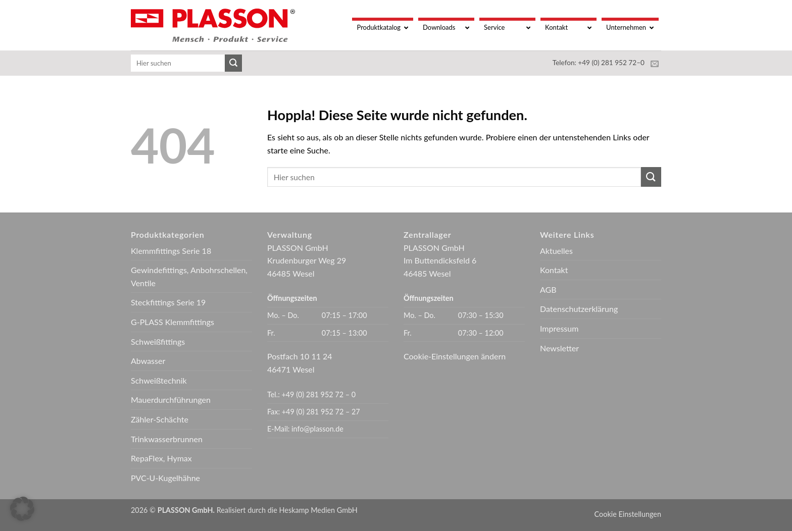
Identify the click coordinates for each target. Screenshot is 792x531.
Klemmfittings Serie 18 (171, 250)
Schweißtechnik (159, 380)
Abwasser (148, 360)
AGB (548, 289)
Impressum (559, 328)
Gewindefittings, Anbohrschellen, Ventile (189, 276)
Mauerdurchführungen (171, 399)
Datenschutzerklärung (579, 308)
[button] (22, 509)
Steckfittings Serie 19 (168, 302)
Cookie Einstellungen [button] (628, 514)
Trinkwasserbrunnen (167, 439)
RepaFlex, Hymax (161, 458)
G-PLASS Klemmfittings (172, 322)
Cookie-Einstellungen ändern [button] (455, 356)
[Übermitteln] (233, 63)
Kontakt (554, 270)
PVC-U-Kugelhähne (165, 478)
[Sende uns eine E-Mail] (655, 64)
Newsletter (559, 348)
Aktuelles (556, 250)
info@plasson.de (317, 428)
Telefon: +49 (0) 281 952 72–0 (599, 63)
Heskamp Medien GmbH (318, 510)
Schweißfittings (158, 341)
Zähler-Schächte (159, 419)
